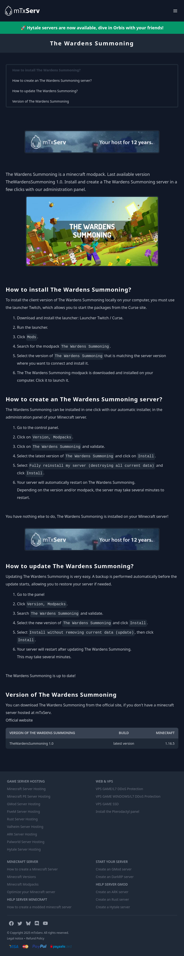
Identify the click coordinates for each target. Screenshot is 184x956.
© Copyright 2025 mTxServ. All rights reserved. (38, 933)
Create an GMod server (114, 869)
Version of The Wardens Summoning (40, 101)
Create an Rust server (112, 899)
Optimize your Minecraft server (31, 892)
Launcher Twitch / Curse (101, 317)
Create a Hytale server (113, 907)
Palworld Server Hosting (25, 841)
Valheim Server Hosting (25, 826)
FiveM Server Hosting (23, 811)
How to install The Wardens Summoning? (46, 70)
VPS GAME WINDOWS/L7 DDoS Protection (128, 796)
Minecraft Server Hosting (26, 789)
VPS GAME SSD (107, 804)
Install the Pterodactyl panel (117, 811)
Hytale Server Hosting (24, 849)
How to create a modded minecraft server (39, 907)
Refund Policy (35, 938)
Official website (19, 720)
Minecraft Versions (21, 876)
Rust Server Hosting (22, 819)
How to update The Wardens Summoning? (45, 91)
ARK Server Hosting (22, 834)
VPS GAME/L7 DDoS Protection (119, 789)
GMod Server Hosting (23, 804)
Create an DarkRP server (115, 876)
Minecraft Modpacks (23, 884)
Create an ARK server (112, 892)
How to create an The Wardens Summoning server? (52, 80)
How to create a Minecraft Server (32, 869)
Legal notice (15, 938)
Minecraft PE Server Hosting (29, 796)
